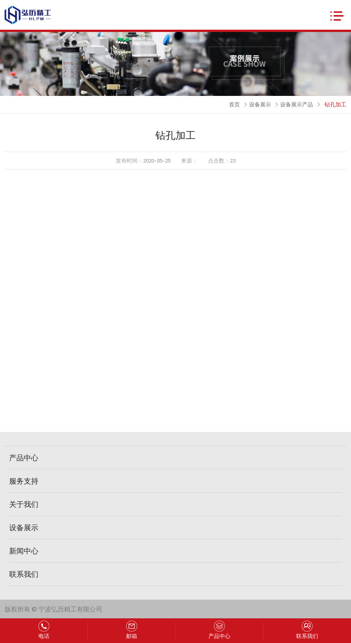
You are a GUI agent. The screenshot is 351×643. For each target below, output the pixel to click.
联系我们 (23, 573)
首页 (234, 104)
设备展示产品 (296, 104)
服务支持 (23, 480)
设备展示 (260, 104)
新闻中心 (23, 550)
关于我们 (23, 504)
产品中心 (23, 457)
